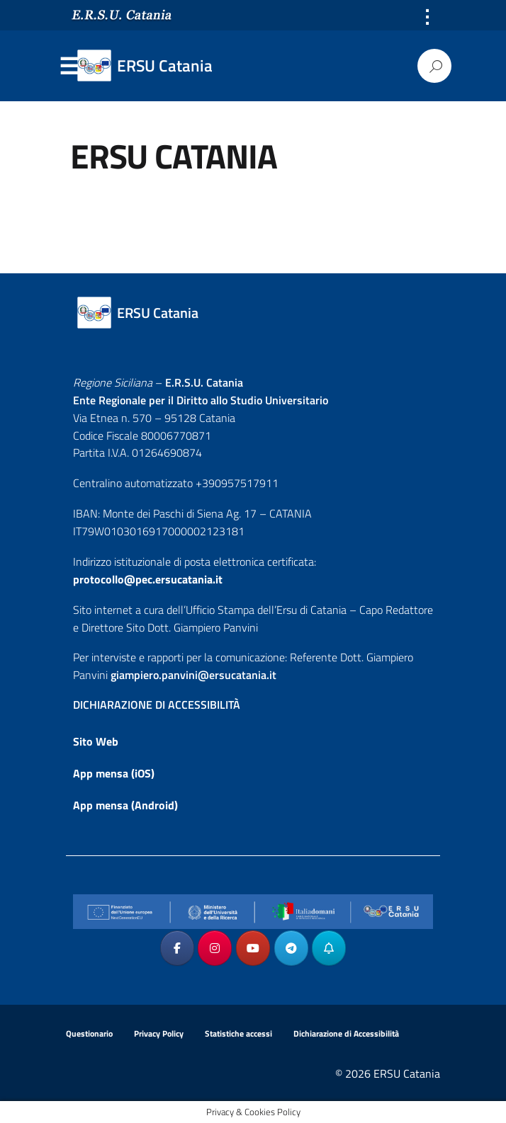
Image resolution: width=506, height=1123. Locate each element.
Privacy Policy (159, 1033)
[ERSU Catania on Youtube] (253, 948)
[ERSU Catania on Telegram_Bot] (329, 948)
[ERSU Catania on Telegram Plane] (291, 948)
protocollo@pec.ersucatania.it (148, 579)
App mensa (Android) (125, 805)
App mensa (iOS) (113, 773)
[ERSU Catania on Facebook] (177, 948)
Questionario (89, 1033)
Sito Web (95, 741)
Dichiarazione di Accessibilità (346, 1033)
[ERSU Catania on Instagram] (215, 948)
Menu (68, 66)
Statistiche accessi (238, 1033)
